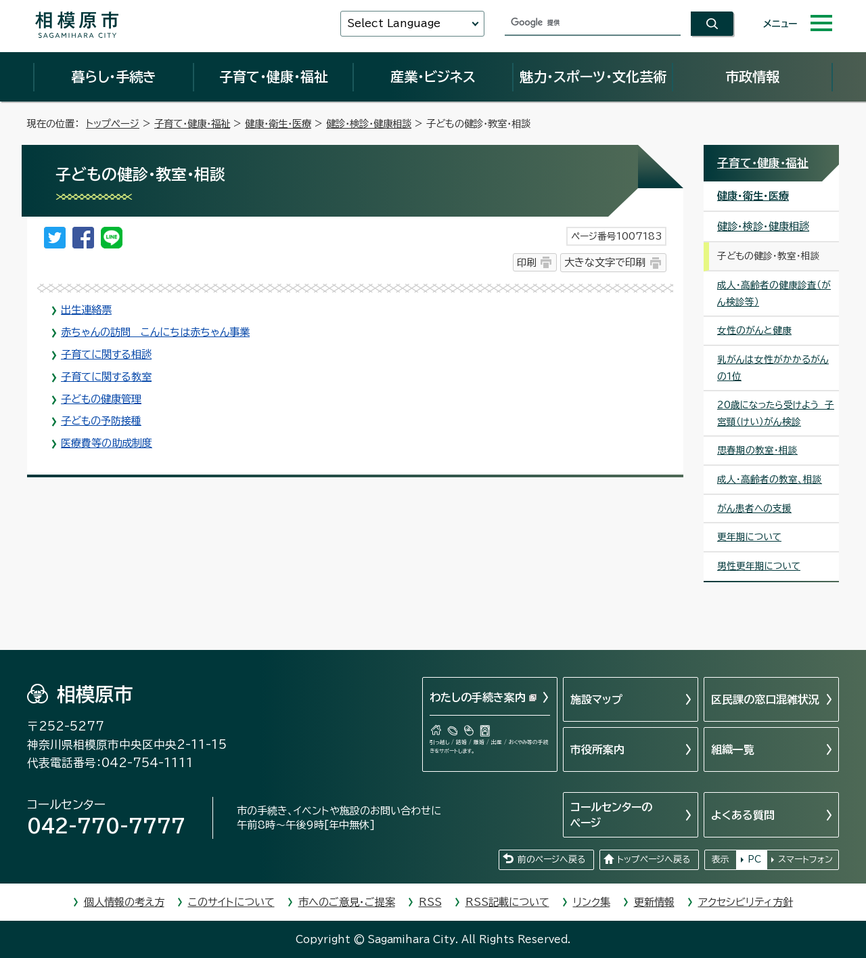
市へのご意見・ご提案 (346, 902)
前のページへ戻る (551, 859)
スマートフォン (805, 859)
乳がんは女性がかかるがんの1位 (773, 368)
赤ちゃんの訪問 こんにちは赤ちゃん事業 (155, 332)
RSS (430, 902)
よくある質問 (743, 815)
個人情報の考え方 (124, 902)
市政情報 (752, 76)
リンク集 (591, 902)
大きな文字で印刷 (604, 262)
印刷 (526, 262)
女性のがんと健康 (754, 330)
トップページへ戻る (653, 859)
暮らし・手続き (113, 76)
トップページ (112, 123)
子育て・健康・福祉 (273, 76)
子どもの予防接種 (101, 421)
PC (754, 859)
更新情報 (654, 902)
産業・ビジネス (433, 76)
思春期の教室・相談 (757, 450)
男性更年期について (758, 566)
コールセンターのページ (611, 814)
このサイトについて (231, 902)
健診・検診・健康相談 (368, 123)
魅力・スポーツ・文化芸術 (593, 76)
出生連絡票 (86, 310)
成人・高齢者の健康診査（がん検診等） (774, 293)
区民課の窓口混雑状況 (765, 699)
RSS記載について (507, 902)
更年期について (749, 537)
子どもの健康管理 (101, 399)
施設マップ (596, 699)
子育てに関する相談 (106, 354)
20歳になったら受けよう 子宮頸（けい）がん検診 (775, 413)
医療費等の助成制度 (106, 443)
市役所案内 (597, 749)
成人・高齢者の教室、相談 (769, 479)
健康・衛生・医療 (278, 123)
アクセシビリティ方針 (745, 902)
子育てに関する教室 (106, 377)
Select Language (393, 23)
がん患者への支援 (754, 508)
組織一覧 (732, 749)
